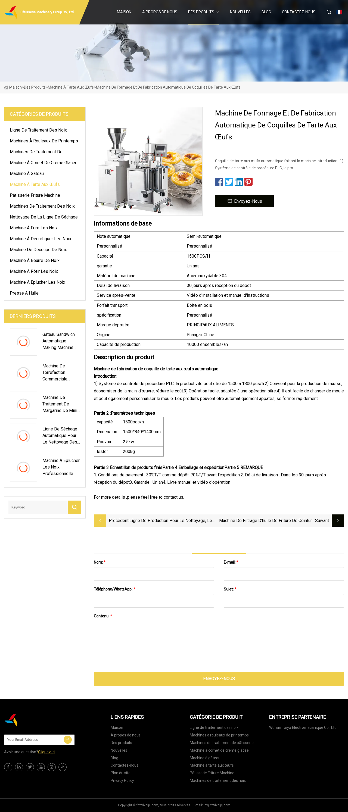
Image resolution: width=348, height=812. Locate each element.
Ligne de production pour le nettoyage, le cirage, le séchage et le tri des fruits (170, 521)
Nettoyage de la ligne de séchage (44, 217)
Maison (124, 12)
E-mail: (231, 562)
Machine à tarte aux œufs (71, 87)
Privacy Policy (122, 780)
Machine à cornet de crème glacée (43, 162)
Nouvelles (240, 12)
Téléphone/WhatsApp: (114, 589)
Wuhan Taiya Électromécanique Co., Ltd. (303, 727)
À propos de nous (159, 12)
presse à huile (24, 293)
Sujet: (230, 589)
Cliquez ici (46, 752)
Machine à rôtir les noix (34, 271)
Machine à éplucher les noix (37, 282)
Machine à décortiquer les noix (40, 238)
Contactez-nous (298, 12)
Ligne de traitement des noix (38, 130)
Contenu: (103, 616)
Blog (266, 12)
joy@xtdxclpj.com (217, 805)
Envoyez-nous (244, 201)
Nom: (99, 562)
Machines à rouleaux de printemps (44, 140)
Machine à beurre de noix (35, 260)
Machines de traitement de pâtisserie (36, 152)
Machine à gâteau (27, 173)
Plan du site (120, 773)
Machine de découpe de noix (38, 249)
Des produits (201, 12)
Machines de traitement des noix (42, 206)
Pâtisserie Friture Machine (35, 195)
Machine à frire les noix (34, 227)
